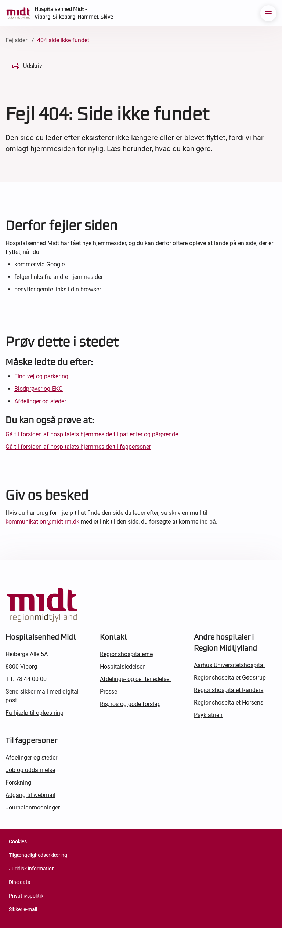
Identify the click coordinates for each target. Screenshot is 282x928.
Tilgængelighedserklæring (38, 855)
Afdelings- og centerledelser (135, 679)
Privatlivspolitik (26, 896)
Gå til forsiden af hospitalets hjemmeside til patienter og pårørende (92, 434)
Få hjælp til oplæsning (35, 712)
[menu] (268, 13)
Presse (108, 691)
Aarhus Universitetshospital (229, 665)
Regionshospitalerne (126, 654)
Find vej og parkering (41, 376)
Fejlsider (16, 40)
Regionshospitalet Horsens (228, 702)
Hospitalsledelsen (123, 666)
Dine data (19, 882)
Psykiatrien (208, 715)
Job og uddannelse (30, 770)
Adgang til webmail (30, 794)
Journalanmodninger (33, 807)
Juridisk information (32, 868)
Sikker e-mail (23, 909)
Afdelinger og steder (40, 401)
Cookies (18, 841)
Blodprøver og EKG (38, 388)
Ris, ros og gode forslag (130, 703)
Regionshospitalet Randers (228, 690)
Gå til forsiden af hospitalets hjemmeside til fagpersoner (78, 446)
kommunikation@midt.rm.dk (42, 521)
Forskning (18, 782)
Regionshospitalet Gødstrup (230, 677)
